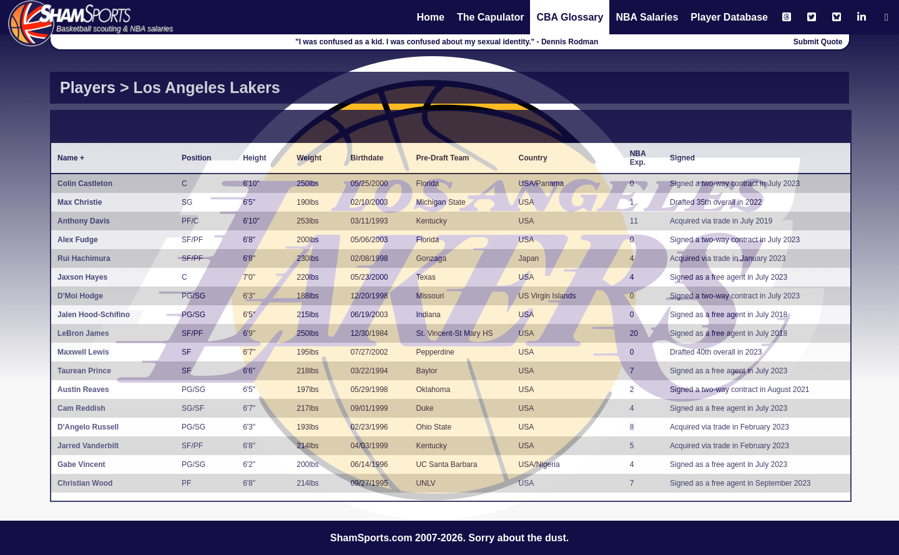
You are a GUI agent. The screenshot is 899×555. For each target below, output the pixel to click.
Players (87, 87)
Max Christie (79, 202)
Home (430, 17)
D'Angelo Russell (88, 427)
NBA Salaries (647, 17)
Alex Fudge (77, 239)
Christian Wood (84, 483)
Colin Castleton (84, 183)
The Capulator (490, 17)
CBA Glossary (569, 17)
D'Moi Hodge (80, 296)
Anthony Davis (83, 221)
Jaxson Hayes (82, 277)
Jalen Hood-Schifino (93, 314)
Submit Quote (818, 41)
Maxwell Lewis (83, 352)
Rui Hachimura (84, 258)
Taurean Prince (84, 370)
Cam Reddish (81, 408)
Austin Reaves (83, 389)
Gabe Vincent (81, 464)
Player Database (729, 17)
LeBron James (83, 333)
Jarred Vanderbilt (88, 445)
